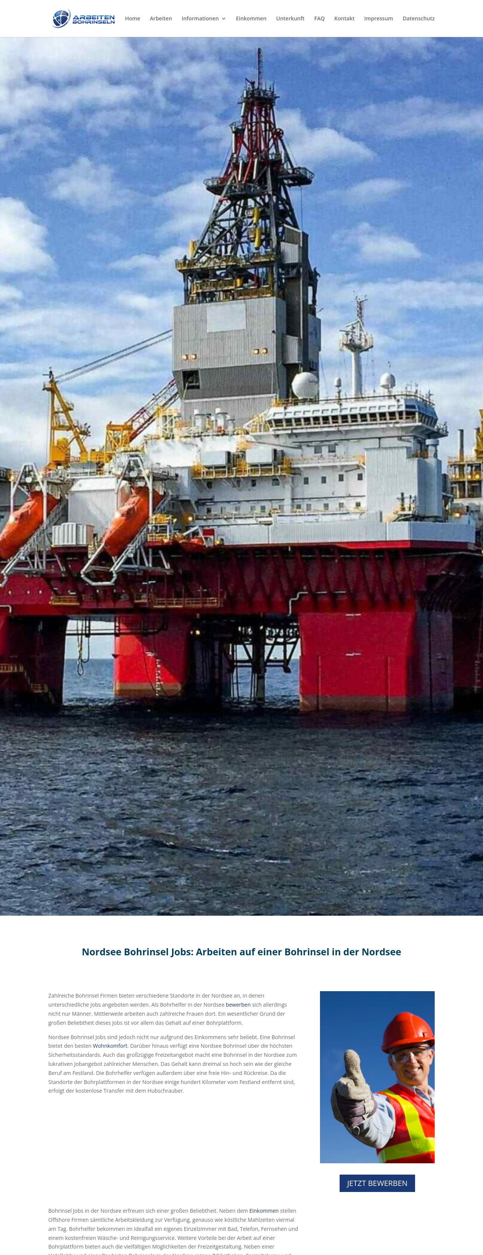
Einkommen (251, 19)
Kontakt (344, 19)
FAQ (319, 19)
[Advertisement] (173, 1153)
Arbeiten (161, 19)
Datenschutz (419, 19)
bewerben (238, 1004)
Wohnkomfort (110, 1045)
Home (132, 19)
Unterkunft (290, 19)
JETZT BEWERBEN (377, 1183)
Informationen (200, 19)
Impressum (378, 19)
